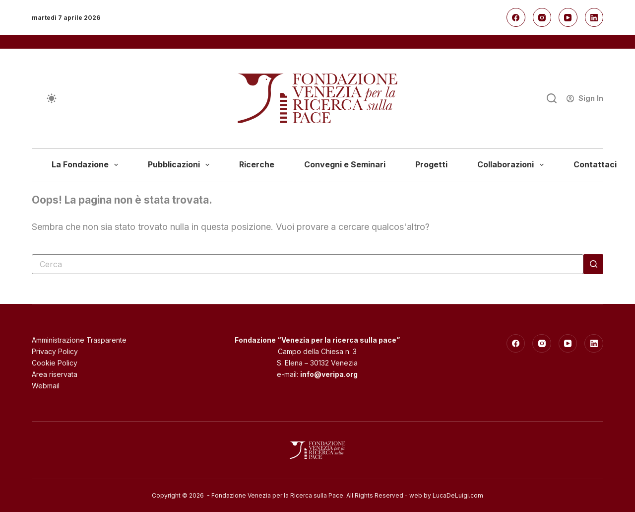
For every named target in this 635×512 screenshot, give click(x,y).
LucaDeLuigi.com (458, 495)
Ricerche (256, 164)
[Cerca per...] (307, 264)
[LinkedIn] (594, 17)
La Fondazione (87, 165)
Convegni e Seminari (344, 164)
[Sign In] (585, 98)
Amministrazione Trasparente (79, 340)
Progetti (431, 164)
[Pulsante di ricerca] (593, 264)
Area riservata (54, 374)
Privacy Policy (55, 351)
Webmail (46, 385)
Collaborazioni (512, 165)
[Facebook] (516, 17)
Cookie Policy (54, 363)
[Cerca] (552, 98)
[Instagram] (542, 17)
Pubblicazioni (180, 165)
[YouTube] (568, 17)
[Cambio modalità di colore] (52, 98)
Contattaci (595, 164)
